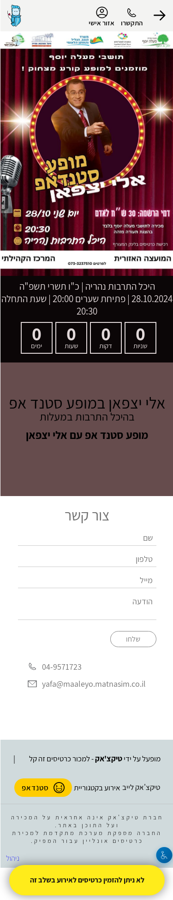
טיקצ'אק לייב (141, 787)
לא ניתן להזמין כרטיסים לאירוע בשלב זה (87, 880)
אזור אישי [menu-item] (101, 16)
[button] (159, 15)
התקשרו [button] (131, 22)
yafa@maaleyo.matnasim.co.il (93, 683)
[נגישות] (164, 855)
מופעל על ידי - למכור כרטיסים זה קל (94, 759)
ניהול (12, 858)
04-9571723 (61, 666)
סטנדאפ (42, 787)
